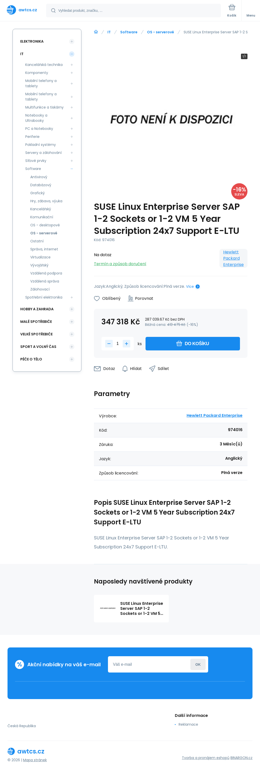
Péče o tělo (31, 359)
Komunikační (41, 217)
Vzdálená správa (44, 281)
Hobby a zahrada (37, 309)
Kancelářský (40, 209)
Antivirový (38, 176)
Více (190, 286)
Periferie (32, 136)
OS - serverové (160, 32)
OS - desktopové (45, 225)
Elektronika (32, 41)
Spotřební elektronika (43, 297)
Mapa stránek (35, 759)
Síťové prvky (35, 160)
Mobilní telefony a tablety (41, 83)
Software (129, 32)
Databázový (40, 184)
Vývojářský (39, 265)
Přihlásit (198, 664)
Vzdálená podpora (46, 273)
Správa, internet (44, 249)
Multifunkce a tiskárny (44, 107)
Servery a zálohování (43, 152)
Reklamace (188, 724)
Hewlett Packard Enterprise (233, 258)
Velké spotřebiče (36, 334)
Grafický (37, 193)
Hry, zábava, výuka (46, 201)
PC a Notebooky (39, 128)
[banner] (23, 10)
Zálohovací (40, 289)
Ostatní (37, 241)
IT (109, 32)
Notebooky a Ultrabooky (36, 118)
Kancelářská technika (44, 64)
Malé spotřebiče (36, 321)
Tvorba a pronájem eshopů (205, 757)
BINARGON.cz (241, 757)
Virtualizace (40, 257)
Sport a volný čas (38, 346)
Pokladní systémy (40, 144)
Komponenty (36, 72)
